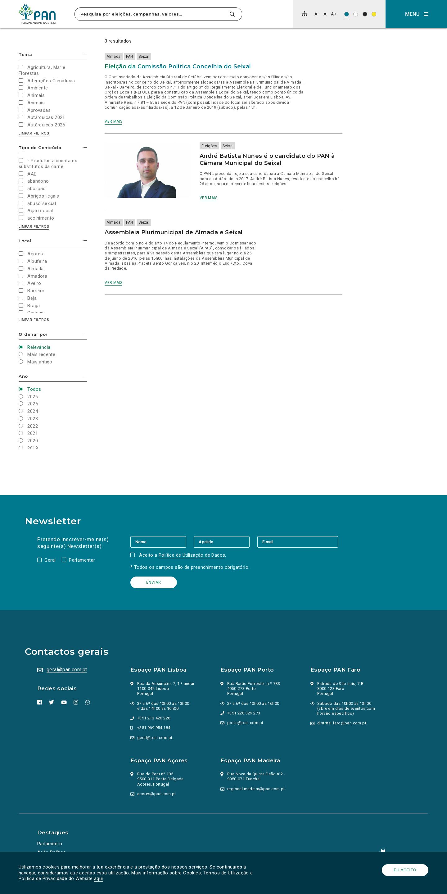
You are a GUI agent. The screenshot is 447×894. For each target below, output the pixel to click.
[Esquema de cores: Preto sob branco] (355, 14)
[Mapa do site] (304, 13)
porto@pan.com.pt (245, 722)
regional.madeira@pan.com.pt (256, 789)
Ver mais (113, 121)
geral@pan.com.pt (67, 670)
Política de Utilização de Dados (192, 555)
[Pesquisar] (232, 14)
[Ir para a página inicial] (37, 14)
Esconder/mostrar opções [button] (85, 54)
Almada (113, 56)
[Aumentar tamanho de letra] (333, 14)
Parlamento (49, 843)
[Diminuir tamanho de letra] (316, 14)
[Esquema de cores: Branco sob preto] (365, 14)
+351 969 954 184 (153, 727)
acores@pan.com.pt (156, 793)
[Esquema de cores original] (346, 14)
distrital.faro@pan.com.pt (341, 723)
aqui (98, 878)
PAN (129, 56)
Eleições (209, 146)
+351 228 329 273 (243, 713)
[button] (416, 14)
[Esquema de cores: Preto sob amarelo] (374, 14)
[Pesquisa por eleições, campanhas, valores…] (151, 14)
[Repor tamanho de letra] (324, 14)
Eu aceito (405, 870)
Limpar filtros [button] (34, 133)
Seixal (143, 56)
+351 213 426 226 (153, 718)
